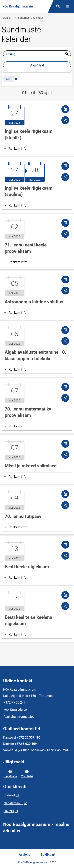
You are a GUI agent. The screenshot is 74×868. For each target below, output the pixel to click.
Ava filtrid (37, 65)
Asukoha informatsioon (20, 717)
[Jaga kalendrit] (65, 109)
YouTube (27, 773)
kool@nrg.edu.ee (15, 709)
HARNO (9, 811)
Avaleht (7, 17)
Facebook (10, 773)
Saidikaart (48, 854)
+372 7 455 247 (14, 702)
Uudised (9, 795)
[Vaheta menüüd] (67, 6)
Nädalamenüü (13, 803)
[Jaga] (65, 120)
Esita (67, 54)
